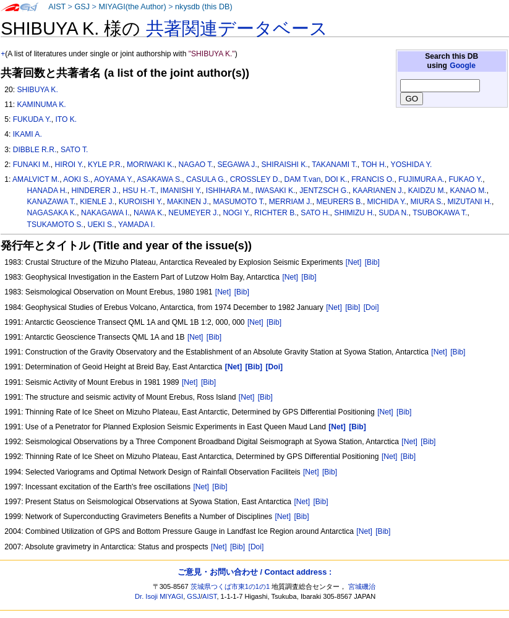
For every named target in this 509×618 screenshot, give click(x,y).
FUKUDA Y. (32, 119)
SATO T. (74, 149)
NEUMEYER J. (193, 212)
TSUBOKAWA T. (440, 212)
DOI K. (336, 179)
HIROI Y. (69, 164)
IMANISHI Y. (181, 190)
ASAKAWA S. (159, 179)
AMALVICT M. (35, 179)
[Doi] (371, 307)
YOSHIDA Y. (411, 164)
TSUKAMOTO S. (55, 224)
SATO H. (315, 212)
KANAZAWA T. (51, 201)
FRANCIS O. (372, 179)
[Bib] (372, 262)
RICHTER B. (275, 212)
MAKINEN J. (188, 201)
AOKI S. (76, 179)
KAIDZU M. (427, 190)
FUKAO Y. (465, 179)
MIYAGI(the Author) (132, 6)
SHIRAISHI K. (284, 164)
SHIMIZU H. (354, 212)
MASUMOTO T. (239, 201)
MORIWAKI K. (150, 164)
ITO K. (66, 119)
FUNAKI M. (32, 164)
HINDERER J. (94, 190)
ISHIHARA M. (228, 190)
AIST (57, 6)
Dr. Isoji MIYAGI (159, 596)
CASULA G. (206, 179)
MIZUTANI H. (469, 201)
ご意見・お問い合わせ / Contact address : (254, 572)
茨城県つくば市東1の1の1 (230, 586)
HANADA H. (47, 190)
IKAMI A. (27, 134)
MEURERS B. (339, 201)
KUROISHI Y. (141, 201)
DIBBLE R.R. (35, 149)
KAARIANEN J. (378, 190)
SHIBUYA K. (37, 89)
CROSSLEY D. (255, 179)
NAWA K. (149, 212)
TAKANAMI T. (334, 164)
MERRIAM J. (290, 201)
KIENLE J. (97, 201)
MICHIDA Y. (386, 201)
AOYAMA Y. (113, 179)
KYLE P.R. (105, 164)
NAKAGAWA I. (105, 212)
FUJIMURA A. (421, 179)
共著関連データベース (237, 28)
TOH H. (374, 164)
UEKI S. (100, 224)
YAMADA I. (136, 224)
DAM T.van (302, 179)
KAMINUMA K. (41, 104)
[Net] (354, 262)
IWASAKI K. (275, 190)
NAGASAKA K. (52, 212)
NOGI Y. (236, 212)
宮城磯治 (361, 586)
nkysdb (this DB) (204, 6)
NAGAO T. (195, 164)
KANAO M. (468, 190)
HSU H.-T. (139, 190)
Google (463, 65)
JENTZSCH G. (323, 190)
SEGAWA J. (237, 164)
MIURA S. (427, 201)
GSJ (82, 6)
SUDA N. (393, 212)
